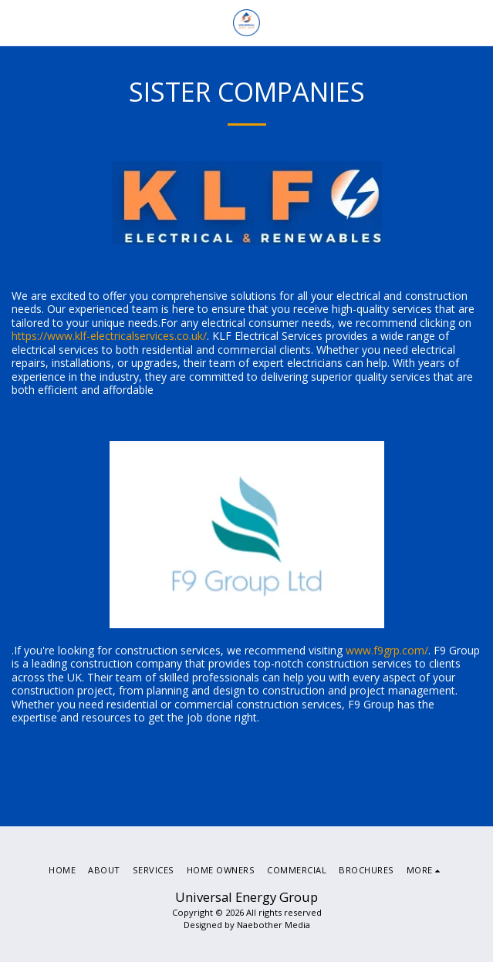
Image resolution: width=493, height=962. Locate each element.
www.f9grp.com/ (387, 650)
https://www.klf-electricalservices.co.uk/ (109, 335)
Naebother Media (273, 924)
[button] (17, 22)
